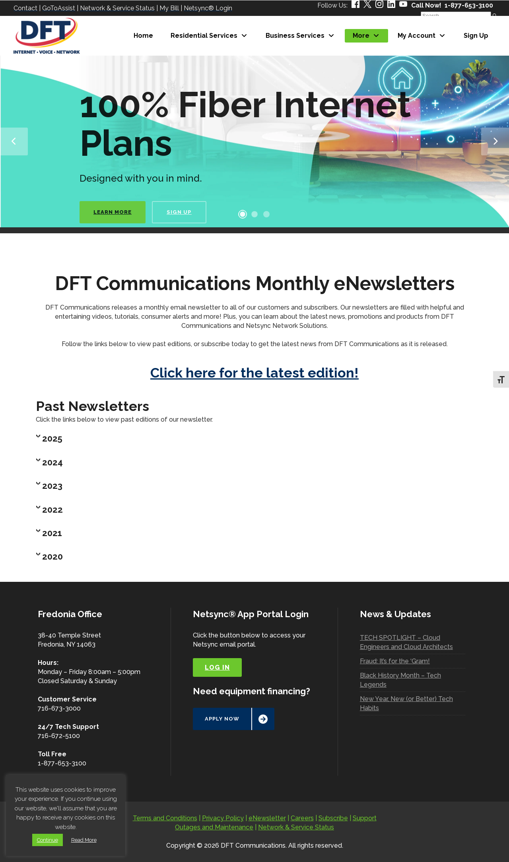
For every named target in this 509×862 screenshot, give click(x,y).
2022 (52, 509)
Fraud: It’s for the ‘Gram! (395, 661)
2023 (52, 485)
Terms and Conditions (165, 818)
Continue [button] (47, 840)
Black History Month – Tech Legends (400, 680)
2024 (52, 462)
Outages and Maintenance (214, 827)
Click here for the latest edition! (254, 373)
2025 (52, 438)
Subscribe (333, 818)
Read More (84, 840)
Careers (302, 818)
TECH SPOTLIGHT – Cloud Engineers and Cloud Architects (406, 642)
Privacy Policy (223, 818)
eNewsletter (267, 818)
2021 (52, 533)
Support (365, 818)
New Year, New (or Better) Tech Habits (406, 703)
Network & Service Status (296, 827)
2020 (52, 556)
